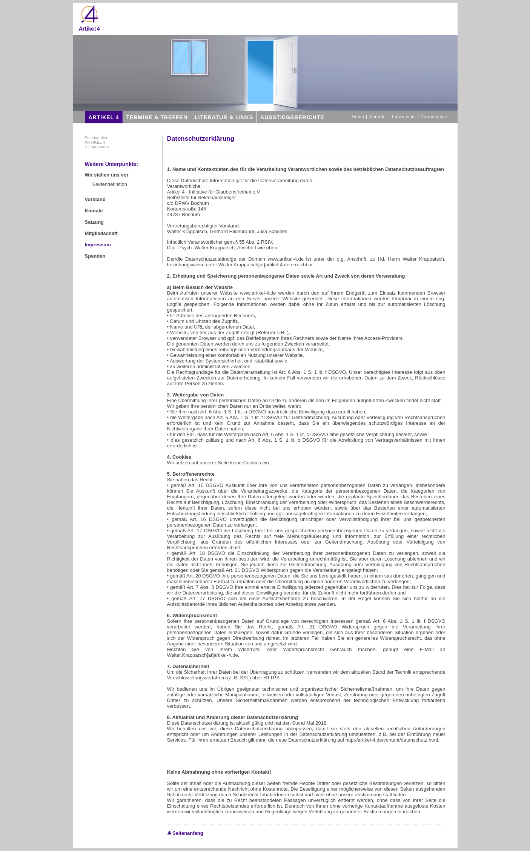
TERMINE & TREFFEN (156, 117)
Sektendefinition (110, 184)
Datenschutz (434, 116)
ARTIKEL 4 (104, 117)
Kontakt (378, 116)
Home (359, 116)
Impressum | (406, 116)
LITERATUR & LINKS (224, 117)
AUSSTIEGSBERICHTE (292, 117)
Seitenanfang (185, 833)
